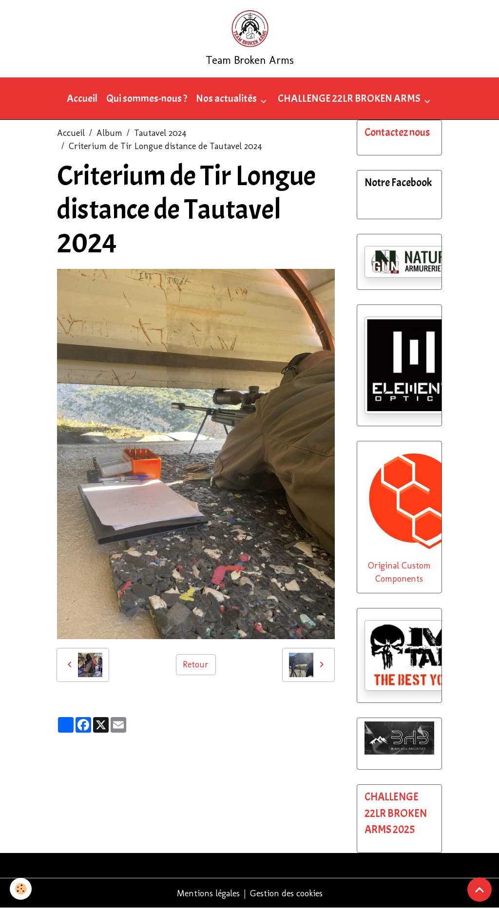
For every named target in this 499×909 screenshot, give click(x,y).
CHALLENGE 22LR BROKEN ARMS (350, 98)
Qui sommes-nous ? (146, 98)
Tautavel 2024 (160, 133)
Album (109, 133)
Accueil (82, 98)
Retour (196, 664)
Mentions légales (208, 893)
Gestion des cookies (286, 893)
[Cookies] (21, 889)
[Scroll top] (479, 889)
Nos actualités (227, 98)
